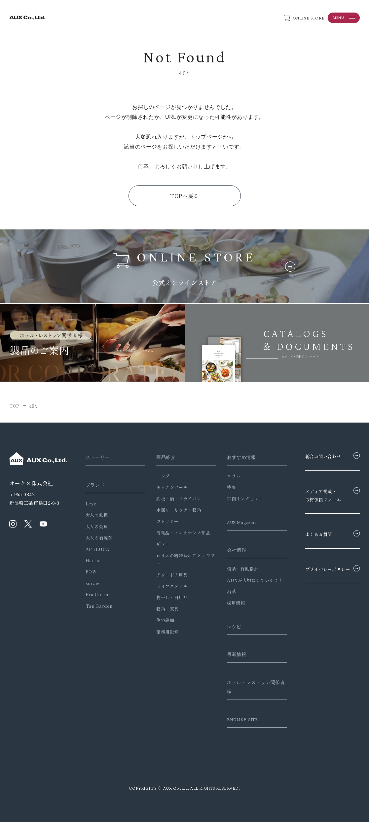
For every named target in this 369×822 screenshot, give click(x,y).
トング (160, 476)
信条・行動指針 (237, 568)
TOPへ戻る (184, 196)
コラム (228, 476)
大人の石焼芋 (99, 537)
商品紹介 (163, 457)
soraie (93, 583)
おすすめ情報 (236, 457)
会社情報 (231, 550)
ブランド (96, 485)
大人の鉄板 (97, 515)
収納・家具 (164, 609)
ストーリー (98, 457)
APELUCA (97, 549)
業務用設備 (164, 632)
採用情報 (230, 603)
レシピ (229, 626)
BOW (91, 571)
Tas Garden (99, 606)
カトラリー (164, 521)
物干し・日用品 (169, 597)
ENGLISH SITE (237, 719)
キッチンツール (169, 487)
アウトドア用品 (169, 575)
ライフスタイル (169, 586)
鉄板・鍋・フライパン (175, 499)
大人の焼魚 (97, 526)
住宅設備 (162, 620)
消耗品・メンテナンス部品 (180, 533)
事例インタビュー (239, 499)
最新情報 (231, 654)
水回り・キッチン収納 (175, 510)
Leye (91, 503)
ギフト (160, 544)
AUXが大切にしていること (249, 580)
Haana (93, 560)
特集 (225, 487)
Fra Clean (97, 594)
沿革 (225, 591)
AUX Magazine (237, 522)
